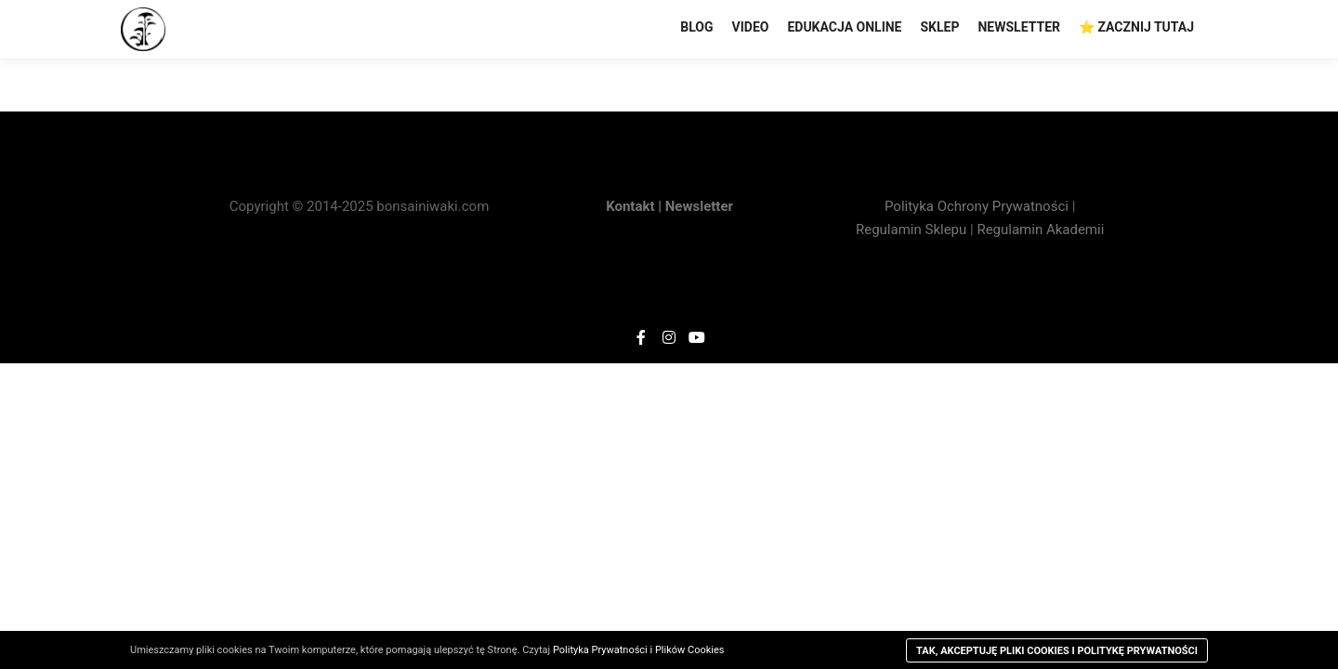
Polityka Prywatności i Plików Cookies (639, 650)
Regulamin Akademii (1040, 229)
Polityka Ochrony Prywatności (978, 206)
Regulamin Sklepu (911, 229)
